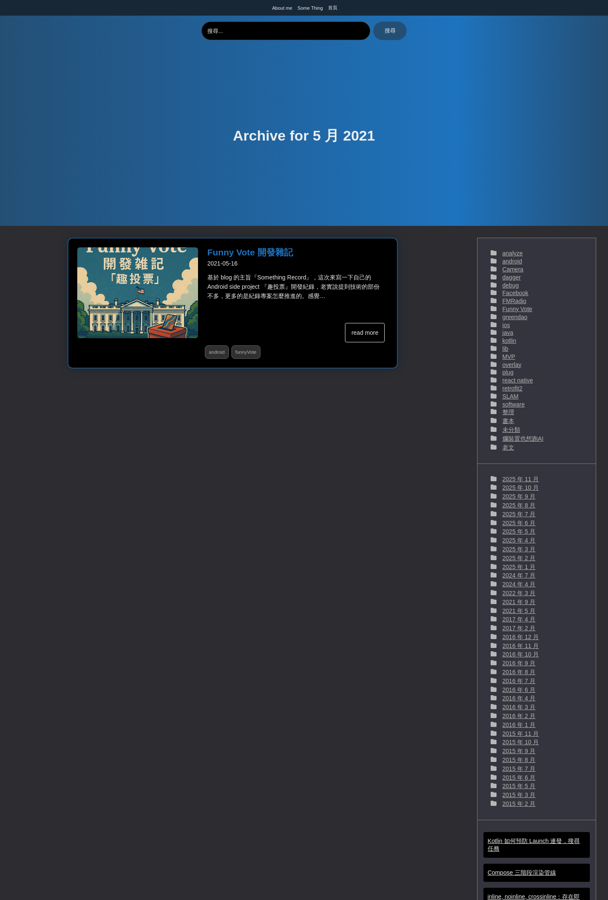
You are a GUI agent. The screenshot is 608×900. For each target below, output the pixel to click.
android (217, 352)
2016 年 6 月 (519, 689)
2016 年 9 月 (519, 663)
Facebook (515, 293)
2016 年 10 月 (520, 654)
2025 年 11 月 (520, 479)
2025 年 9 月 (519, 496)
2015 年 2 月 (519, 803)
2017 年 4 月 (519, 619)
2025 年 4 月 (519, 540)
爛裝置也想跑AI (522, 438)
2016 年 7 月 (519, 681)
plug (507, 372)
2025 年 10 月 (520, 487)
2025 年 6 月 (519, 523)
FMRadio (514, 301)
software (513, 404)
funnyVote (246, 352)
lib (505, 348)
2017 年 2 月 (519, 628)
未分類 (511, 429)
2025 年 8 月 (519, 505)
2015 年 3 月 (519, 795)
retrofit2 (512, 388)
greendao (514, 317)
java (507, 332)
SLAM (510, 396)
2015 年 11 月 (520, 733)
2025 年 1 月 (519, 567)
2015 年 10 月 (520, 742)
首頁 (332, 7)
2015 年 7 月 (519, 768)
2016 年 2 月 (519, 716)
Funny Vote (517, 309)
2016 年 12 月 (520, 637)
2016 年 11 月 (520, 645)
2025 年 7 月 (519, 514)
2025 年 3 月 (519, 549)
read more (364, 332)
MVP (508, 356)
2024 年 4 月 (519, 584)
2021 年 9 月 (519, 602)
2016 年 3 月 (519, 707)
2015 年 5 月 (519, 786)
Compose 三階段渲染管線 (522, 872)
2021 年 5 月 (519, 610)
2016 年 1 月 (519, 724)
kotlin (509, 340)
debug (510, 285)
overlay (511, 364)
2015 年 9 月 (519, 751)
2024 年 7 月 (519, 575)
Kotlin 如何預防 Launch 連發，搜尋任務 (534, 845)
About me (282, 8)
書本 (508, 420)
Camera (513, 269)
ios (506, 325)
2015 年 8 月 (519, 759)
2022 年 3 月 (519, 593)
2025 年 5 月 (519, 531)
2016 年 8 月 (519, 672)
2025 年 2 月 (519, 558)
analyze (512, 253)
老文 (508, 447)
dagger (511, 277)
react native (517, 380)
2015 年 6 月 (519, 777)
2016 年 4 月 (519, 698)
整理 (508, 412)
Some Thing (310, 8)
